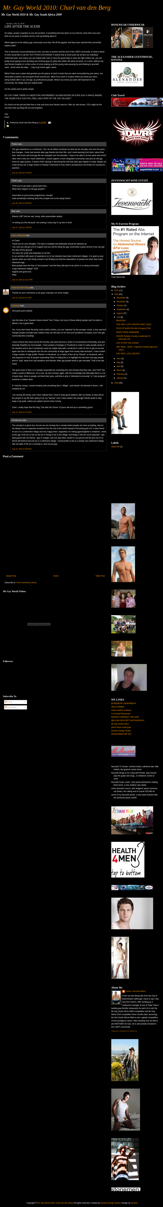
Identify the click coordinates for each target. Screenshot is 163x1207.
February (120, 374)
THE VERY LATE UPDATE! (128, 354)
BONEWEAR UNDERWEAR (123, 703)
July (118, 317)
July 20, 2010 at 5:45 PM (21, 173)
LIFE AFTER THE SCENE (22, 26)
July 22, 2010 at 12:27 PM (22, 280)
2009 (116, 383)
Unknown (15, 306)
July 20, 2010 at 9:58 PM (21, 203)
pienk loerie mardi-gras (121, 727)
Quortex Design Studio (121, 731)
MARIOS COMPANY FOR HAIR (125, 717)
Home (56, 576)
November (121, 301)
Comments (10, 707)
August (120, 313)
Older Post (100, 576)
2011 (116, 290)
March (119, 370)
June (119, 358)
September (121, 309)
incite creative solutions (121, 710)
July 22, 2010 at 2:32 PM (21, 412)
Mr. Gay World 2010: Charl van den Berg (57, 7)
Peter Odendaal (18, 235)
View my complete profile (124, 1031)
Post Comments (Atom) (26, 582)
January (120, 378)
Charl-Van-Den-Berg (20, 288)
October (120, 305)
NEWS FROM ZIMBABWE (127, 332)
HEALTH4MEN (117, 707)
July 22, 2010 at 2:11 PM (21, 298)
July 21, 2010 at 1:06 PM (21, 227)
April (118, 366)
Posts (8, 702)
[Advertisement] (27, 550)
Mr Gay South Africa (120, 724)
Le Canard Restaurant (120, 714)
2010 (116, 294)
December (121, 298)
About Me (115, 446)
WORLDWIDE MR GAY (121, 734)
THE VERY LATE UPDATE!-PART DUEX (133, 324)
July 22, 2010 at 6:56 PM (21, 449)
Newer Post (11, 576)
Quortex (134, 1203)
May (118, 362)
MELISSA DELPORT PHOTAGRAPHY (127, 720)
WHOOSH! (121, 320)
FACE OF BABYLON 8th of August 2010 (133, 328)
